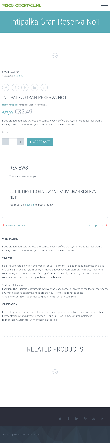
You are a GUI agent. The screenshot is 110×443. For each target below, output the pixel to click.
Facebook (15, 87)
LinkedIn (34, 87)
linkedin (77, 418)
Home (5, 104)
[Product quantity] (13, 141)
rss (102, 418)
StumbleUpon (44, 87)
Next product (96, 225)
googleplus (85, 418)
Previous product (15, 225)
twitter (60, 418)
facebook (68, 418)
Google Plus (25, 87)
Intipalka (18, 75)
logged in (29, 204)
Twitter (5, 87)
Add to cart (41, 142)
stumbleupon (94, 418)
